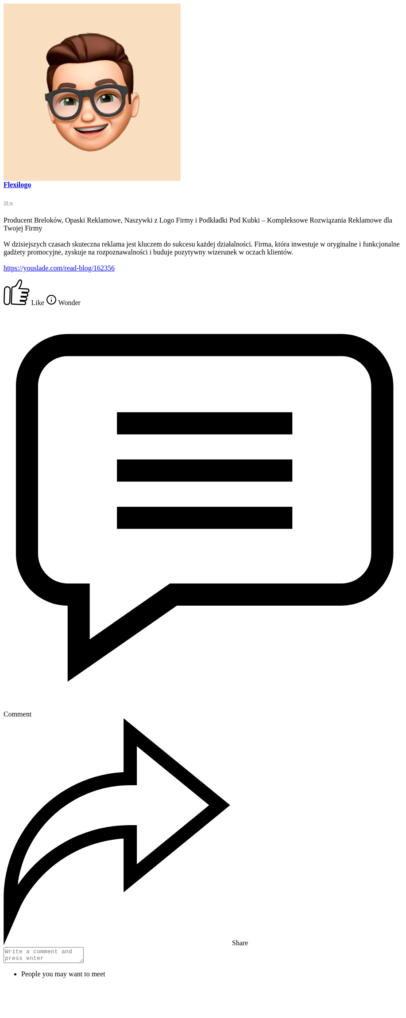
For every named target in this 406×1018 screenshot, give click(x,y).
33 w (8, 202)
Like (25, 302)
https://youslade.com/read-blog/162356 (59, 268)
